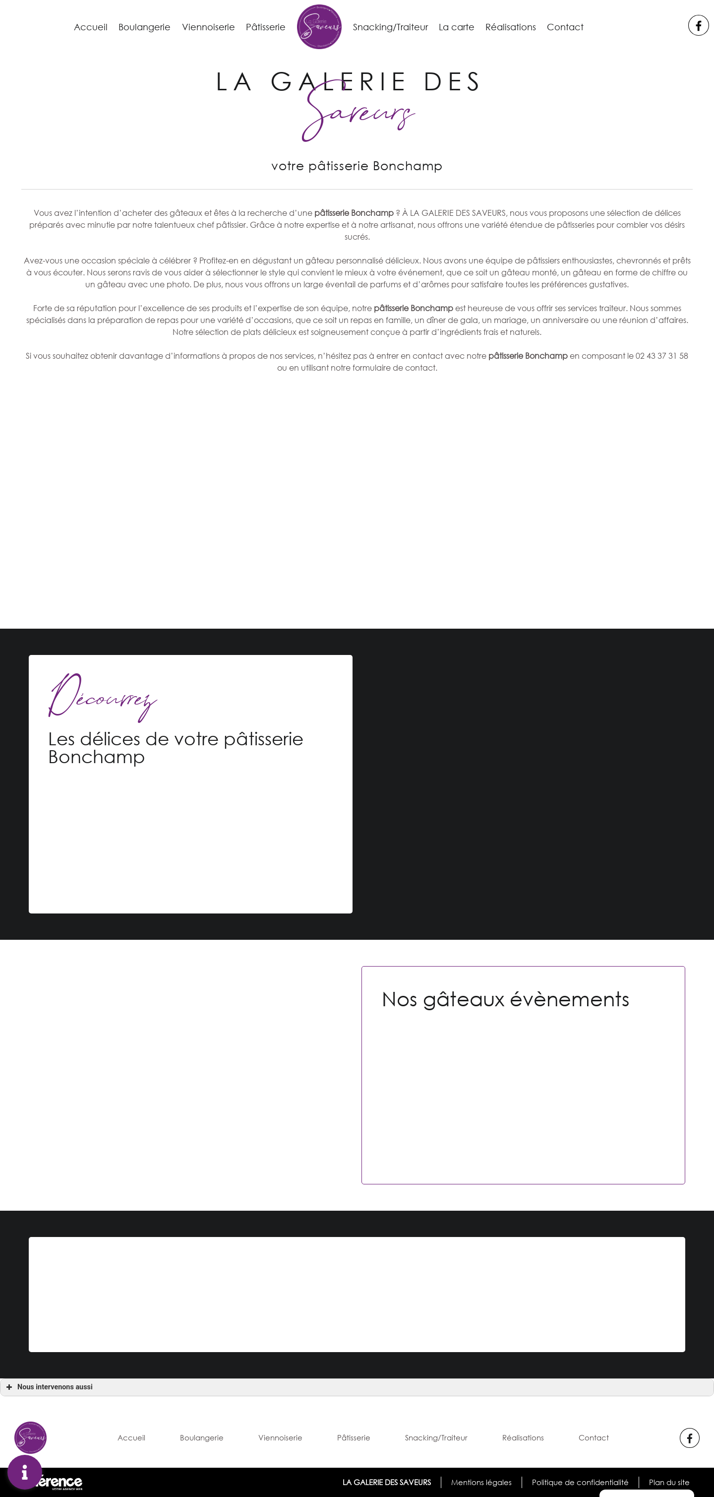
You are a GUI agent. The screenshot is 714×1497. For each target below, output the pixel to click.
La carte (466, 27)
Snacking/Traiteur (392, 27)
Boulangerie (128, 27)
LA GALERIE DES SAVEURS (385, 1482)
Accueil (69, 27)
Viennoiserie (197, 27)
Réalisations (526, 27)
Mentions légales (480, 1482)
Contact (586, 27)
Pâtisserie (260, 27)
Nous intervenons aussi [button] (48, 1387)
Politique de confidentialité (580, 1482)
